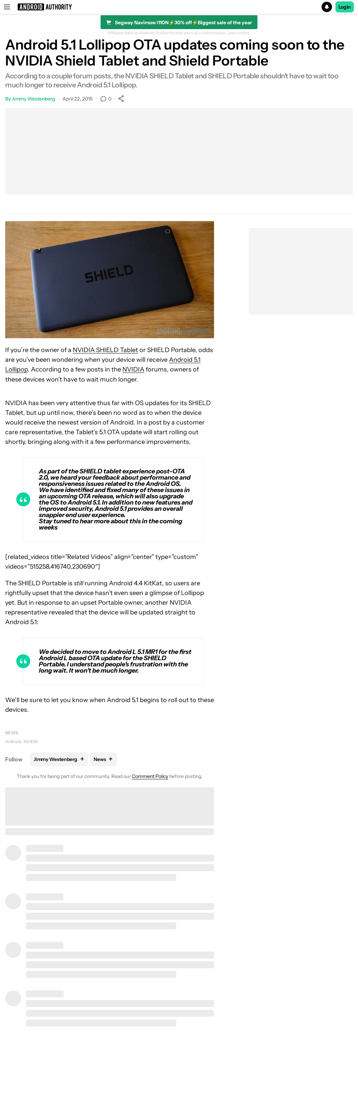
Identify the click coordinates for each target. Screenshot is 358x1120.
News (11, 732)
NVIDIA (133, 369)
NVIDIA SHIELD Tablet (105, 350)
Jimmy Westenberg (33, 99)
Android (13, 741)
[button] (179, 7)
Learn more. (238, 33)
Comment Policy (150, 776)
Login (345, 7)
